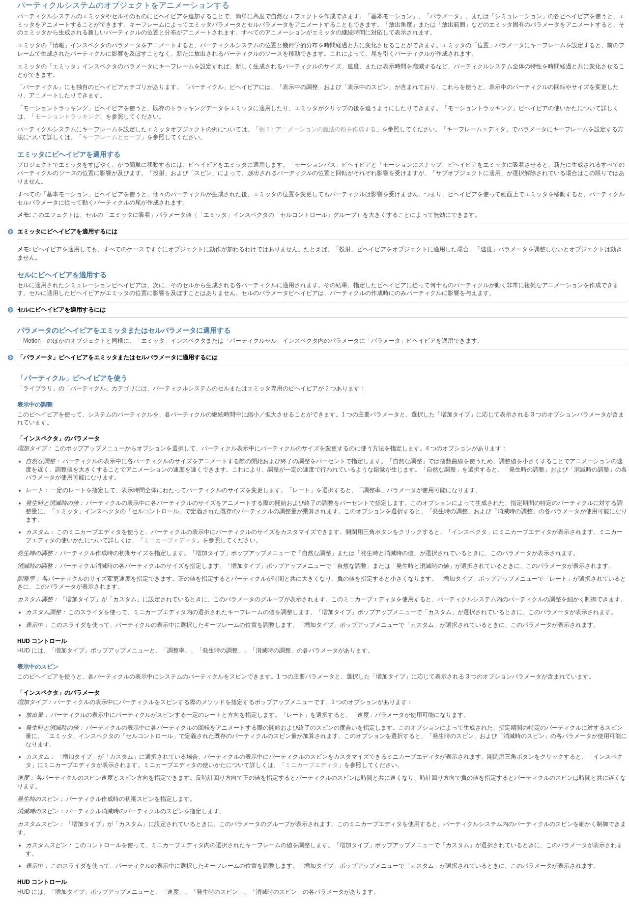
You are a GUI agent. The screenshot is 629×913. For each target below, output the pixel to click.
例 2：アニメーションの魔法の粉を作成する (317, 129)
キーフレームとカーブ (111, 137)
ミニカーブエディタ (170, 540)
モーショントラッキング (67, 116)
